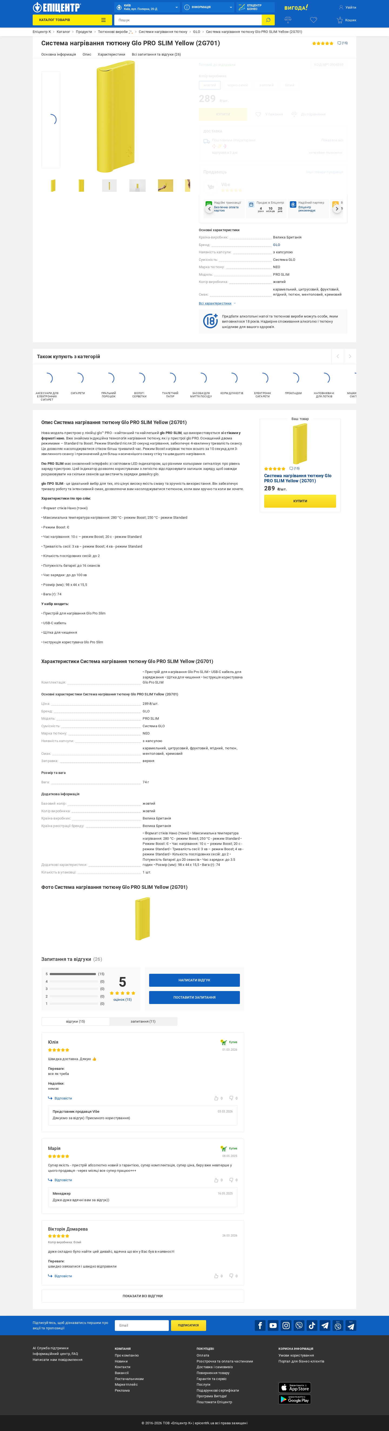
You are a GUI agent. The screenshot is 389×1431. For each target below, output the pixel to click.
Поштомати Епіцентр (214, 1402)
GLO (276, 245)
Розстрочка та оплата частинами (225, 1361)
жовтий (209, 85)
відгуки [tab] (72, 1021)
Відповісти (60, 1098)
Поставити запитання (194, 997)
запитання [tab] (140, 1021)
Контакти (123, 1367)
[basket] (346, 19)
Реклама (122, 1390)
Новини (121, 1361)
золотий (266, 85)
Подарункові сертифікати (218, 1390)
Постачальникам (129, 1379)
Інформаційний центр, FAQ (55, 1354)
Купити (223, 114)
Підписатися (188, 1325)
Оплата (203, 1355)
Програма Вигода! (212, 1396)
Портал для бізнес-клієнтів (301, 1361)
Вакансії (122, 1373)
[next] (350, 356)
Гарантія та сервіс (212, 1379)
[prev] (337, 356)
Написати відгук (194, 980)
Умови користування (296, 1355)
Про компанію (127, 1355)
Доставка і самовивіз (215, 1367)
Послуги (203, 1384)
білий (289, 85)
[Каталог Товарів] (72, 20)
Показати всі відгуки (143, 1296)
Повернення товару (213, 1373)
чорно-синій (237, 85)
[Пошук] (268, 20)
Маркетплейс (126, 1384)
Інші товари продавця (324, 172)
